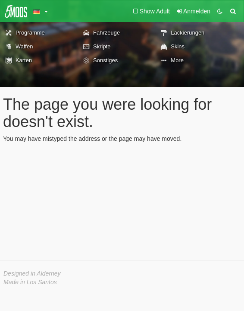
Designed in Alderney (32, 273)
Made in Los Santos (30, 282)
